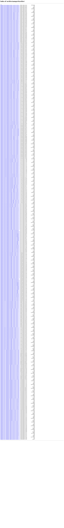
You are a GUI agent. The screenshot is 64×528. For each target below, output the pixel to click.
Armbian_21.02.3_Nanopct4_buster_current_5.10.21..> (10, 5)
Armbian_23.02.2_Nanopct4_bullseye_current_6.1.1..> (10, 392)
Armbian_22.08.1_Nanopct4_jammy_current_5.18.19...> (10, 306)
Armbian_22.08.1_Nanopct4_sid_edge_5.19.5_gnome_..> (10, 347)
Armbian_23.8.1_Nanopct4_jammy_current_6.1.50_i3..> (10, 482)
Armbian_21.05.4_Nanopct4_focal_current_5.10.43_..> (10, 122)
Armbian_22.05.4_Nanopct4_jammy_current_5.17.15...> (10, 248)
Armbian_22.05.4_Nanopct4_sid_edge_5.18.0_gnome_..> (10, 288)
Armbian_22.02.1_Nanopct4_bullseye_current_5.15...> (10, 212)
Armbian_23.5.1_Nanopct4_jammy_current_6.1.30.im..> (10, 437)
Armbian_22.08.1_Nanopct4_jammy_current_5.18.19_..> (10, 311)
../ (1, 4)
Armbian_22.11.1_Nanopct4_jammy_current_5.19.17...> (10, 369)
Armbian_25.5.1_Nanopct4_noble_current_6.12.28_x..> (10, 522)
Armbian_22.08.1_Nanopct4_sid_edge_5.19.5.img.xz (9, 333)
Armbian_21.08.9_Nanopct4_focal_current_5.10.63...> (10, 194)
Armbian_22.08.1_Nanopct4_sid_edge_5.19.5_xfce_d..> (10, 356)
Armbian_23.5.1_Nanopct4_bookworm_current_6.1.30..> (10, 419)
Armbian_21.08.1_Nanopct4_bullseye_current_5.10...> (10, 149)
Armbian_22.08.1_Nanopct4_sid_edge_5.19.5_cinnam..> (10, 342)
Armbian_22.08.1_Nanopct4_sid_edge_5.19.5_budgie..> (10, 338)
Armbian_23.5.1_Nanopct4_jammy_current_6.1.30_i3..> (10, 446)
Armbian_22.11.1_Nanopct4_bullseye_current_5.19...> (10, 360)
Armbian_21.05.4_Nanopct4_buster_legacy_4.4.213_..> (10, 113)
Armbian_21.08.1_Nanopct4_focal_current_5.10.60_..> (10, 171)
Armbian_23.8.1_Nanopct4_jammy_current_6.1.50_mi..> (10, 486)
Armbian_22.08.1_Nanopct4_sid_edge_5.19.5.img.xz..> (10, 334)
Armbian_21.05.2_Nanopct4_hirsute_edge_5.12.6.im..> (10, 95)
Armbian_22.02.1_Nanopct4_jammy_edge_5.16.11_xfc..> (10, 239)
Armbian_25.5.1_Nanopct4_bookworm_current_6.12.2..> (10, 491)
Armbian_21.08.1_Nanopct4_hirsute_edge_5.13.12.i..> (10, 185)
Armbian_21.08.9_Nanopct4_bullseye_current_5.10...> (10, 189)
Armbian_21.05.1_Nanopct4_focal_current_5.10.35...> (10, 68)
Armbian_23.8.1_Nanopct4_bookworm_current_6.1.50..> (10, 455)
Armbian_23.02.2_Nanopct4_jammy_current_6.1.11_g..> (10, 410)
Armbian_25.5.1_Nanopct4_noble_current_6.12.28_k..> (10, 513)
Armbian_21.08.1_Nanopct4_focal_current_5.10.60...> (10, 167)
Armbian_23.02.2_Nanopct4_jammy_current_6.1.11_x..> (10, 414)
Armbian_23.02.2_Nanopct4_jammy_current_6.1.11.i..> (10, 405)
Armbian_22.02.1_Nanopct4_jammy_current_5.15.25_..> (10, 234)
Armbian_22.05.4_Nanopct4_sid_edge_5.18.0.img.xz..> (10, 276)
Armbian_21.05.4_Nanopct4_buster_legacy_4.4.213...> (10, 108)
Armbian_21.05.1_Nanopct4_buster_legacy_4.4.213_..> (10, 63)
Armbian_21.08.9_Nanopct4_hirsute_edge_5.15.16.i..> (10, 207)
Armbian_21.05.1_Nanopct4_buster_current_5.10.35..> (10, 50)
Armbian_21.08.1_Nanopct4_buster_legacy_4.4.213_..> (10, 162)
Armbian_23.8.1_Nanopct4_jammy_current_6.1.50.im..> (10, 477)
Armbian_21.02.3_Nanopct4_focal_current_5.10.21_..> (10, 27)
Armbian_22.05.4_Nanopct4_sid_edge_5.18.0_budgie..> (10, 279)
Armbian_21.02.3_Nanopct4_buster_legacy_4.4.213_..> (10, 18)
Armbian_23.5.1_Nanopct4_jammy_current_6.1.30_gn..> (10, 441)
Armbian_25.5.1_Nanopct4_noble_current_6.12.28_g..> (10, 509)
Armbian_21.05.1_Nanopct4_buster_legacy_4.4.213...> (10, 59)
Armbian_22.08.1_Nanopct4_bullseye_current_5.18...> (10, 302)
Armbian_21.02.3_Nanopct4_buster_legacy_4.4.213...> (10, 14)
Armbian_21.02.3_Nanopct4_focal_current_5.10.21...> (10, 23)
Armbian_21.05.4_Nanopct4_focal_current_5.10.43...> (10, 117)
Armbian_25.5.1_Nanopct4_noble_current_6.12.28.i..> (10, 504)
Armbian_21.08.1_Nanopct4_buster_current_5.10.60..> (10, 153)
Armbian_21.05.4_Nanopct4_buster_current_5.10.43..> (10, 99)
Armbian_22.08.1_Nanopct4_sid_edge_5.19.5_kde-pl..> (10, 351)
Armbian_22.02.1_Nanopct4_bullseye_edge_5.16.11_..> (10, 221)
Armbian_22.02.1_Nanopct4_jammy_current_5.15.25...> (10, 230)
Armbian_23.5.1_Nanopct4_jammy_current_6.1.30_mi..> (10, 450)
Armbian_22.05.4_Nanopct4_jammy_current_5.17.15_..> (10, 252)
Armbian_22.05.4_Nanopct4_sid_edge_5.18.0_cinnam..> (10, 284)
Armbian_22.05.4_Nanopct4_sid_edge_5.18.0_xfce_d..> (10, 297)
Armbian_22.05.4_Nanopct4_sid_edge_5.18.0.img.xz (9, 275)
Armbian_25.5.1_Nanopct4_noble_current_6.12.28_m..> (10, 518)
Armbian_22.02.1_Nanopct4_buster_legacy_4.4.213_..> (10, 225)
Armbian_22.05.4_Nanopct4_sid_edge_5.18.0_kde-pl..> (10, 293)
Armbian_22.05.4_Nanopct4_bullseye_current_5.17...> (10, 243)
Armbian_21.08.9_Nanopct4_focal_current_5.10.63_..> (10, 198)
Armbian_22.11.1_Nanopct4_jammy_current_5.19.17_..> (10, 374)
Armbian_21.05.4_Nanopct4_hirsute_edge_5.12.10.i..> (10, 144)
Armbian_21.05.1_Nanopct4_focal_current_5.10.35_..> (10, 72)
